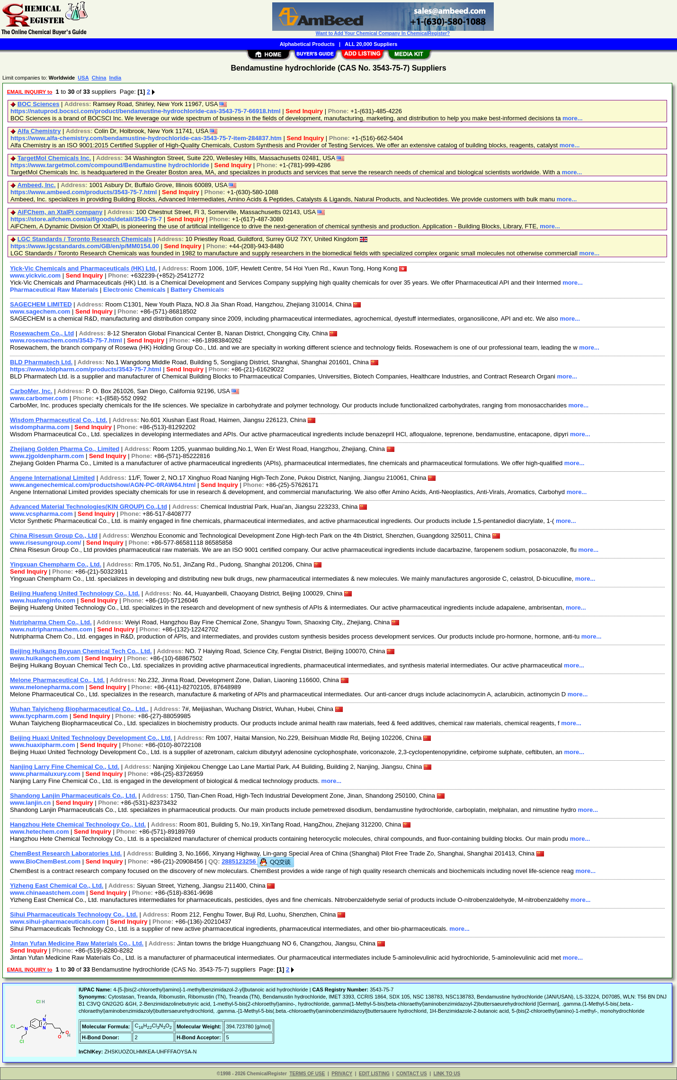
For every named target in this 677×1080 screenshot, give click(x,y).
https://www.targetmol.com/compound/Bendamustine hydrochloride (109, 165)
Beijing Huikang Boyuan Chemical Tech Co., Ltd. (81, 651)
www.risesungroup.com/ (45, 542)
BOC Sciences (39, 104)
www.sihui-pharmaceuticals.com (57, 921)
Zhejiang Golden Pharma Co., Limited (64, 448)
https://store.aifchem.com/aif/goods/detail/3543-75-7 (86, 219)
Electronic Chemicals (134, 289)
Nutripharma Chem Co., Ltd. (51, 622)
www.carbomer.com (39, 398)
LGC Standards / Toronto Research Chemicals (85, 239)
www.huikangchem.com (45, 658)
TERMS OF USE (307, 1073)
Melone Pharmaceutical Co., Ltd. (57, 680)
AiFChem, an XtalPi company (60, 212)
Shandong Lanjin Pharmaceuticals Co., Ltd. (73, 795)
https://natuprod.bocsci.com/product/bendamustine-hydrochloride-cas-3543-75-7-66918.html (145, 111)
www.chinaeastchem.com (47, 892)
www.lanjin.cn (30, 802)
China (99, 78)
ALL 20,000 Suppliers (371, 44)
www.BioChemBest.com (45, 861)
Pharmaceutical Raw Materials (54, 289)
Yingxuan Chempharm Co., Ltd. (55, 564)
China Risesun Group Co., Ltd (54, 535)
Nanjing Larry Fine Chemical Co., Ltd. (64, 766)
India (115, 78)
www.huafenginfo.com (42, 600)
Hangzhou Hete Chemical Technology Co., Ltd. (78, 824)
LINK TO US (447, 1073)
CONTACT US (411, 1073)
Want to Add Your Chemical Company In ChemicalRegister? (383, 33)
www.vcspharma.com (41, 513)
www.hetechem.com (39, 831)
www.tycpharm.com (39, 716)
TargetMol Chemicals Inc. (54, 158)
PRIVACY (341, 1073)
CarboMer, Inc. (31, 391)
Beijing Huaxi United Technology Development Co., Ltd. (91, 737)
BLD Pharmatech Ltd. (41, 362)
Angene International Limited (52, 477)
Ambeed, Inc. (37, 185)
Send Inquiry (304, 111)
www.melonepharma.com (47, 687)
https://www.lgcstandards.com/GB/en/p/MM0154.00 (84, 246)
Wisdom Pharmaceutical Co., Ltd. (58, 419)
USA (83, 78)
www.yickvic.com (35, 275)
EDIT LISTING (374, 1073)
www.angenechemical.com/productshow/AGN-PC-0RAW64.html (103, 484)
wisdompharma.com (40, 427)
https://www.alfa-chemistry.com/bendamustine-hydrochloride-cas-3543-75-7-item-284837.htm (146, 138)
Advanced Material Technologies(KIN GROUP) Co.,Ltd (88, 506)
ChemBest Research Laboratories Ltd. (66, 853)
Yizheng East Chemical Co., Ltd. (56, 885)
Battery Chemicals (197, 289)
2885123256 (258, 861)
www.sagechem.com (40, 311)
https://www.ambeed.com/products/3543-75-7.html (83, 192)
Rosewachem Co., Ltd (42, 333)
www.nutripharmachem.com (51, 629)
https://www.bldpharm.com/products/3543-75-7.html (85, 369)
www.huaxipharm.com (42, 744)
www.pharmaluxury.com (45, 773)
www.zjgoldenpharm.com (47, 455)
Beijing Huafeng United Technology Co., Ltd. (75, 593)
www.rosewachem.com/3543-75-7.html (66, 340)
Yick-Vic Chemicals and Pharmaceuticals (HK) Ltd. (83, 268)
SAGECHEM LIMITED (41, 304)
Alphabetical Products (307, 44)
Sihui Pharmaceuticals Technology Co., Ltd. (74, 914)
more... (572, 118)
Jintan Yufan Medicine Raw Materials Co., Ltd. (76, 943)
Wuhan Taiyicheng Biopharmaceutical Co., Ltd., (79, 708)
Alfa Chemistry (39, 131)
